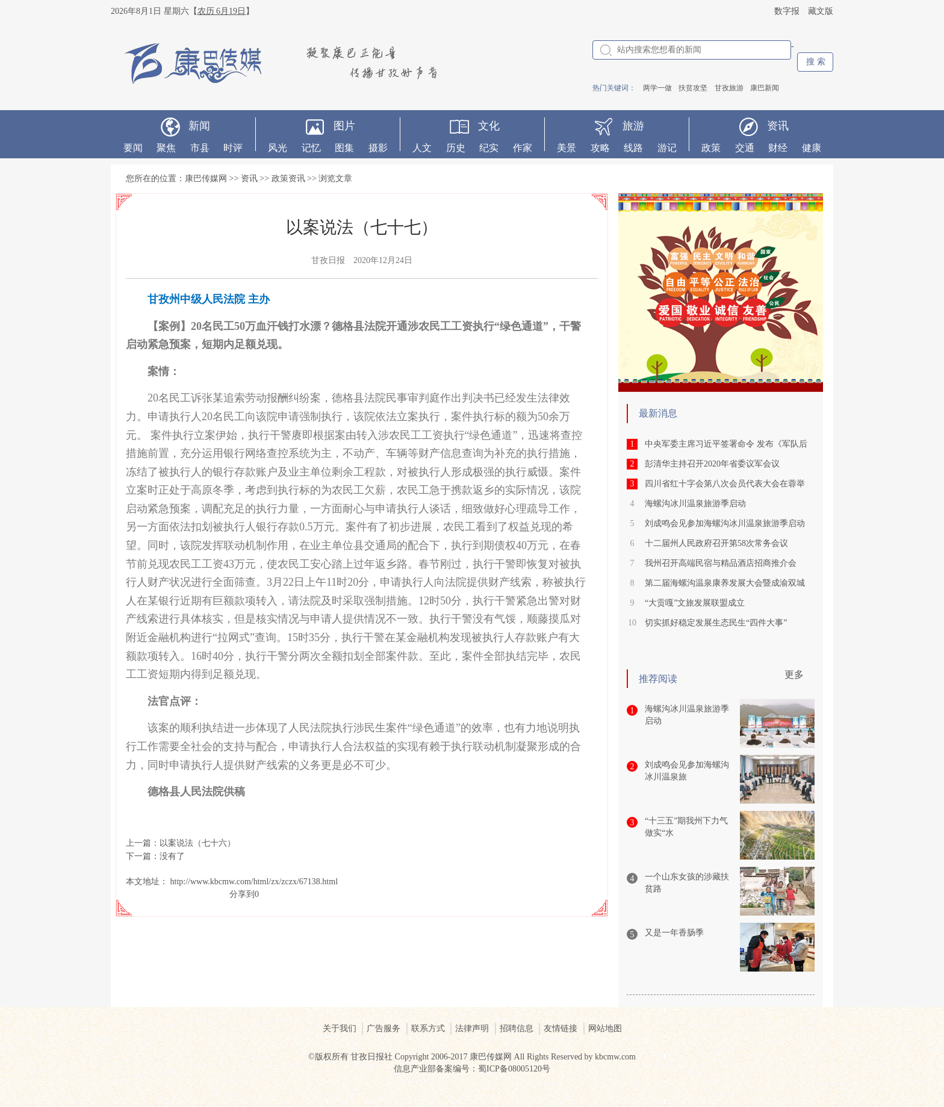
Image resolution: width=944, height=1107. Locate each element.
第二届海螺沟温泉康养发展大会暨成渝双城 (725, 583)
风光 (277, 148)
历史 (455, 148)
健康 (811, 148)
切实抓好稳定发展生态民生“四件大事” (716, 622)
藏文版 (820, 11)
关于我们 (339, 1028)
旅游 (633, 126)
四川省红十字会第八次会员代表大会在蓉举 (725, 483)
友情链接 (560, 1028)
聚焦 (166, 148)
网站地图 (605, 1028)
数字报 (787, 11)
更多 (794, 674)
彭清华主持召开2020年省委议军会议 (712, 463)
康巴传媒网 (206, 178)
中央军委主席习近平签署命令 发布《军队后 (726, 443)
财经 (777, 148)
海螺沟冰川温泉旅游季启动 (695, 503)
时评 (233, 148)
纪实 (488, 148)
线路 (633, 148)
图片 (344, 126)
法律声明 (472, 1028)
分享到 (242, 894)
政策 (711, 148)
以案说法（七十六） (197, 843)
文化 (489, 126)
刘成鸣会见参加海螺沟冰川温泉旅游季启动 (725, 523)
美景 (566, 148)
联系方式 (428, 1028)
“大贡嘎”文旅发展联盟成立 (695, 602)
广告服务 (383, 1028)
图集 (344, 148)
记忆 (311, 148)
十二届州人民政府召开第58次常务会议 (716, 543)
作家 (522, 148)
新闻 (199, 126)
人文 (422, 148)
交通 (744, 148)
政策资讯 (288, 178)
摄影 (378, 148)
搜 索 (815, 61)
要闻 (133, 148)
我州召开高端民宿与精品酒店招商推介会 (720, 563)
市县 (200, 148)
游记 (667, 148)
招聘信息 (516, 1028)
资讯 (778, 126)
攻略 (600, 148)
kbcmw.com (615, 1056)
